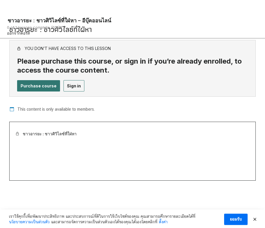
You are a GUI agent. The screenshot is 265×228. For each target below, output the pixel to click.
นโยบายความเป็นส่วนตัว (29, 223)
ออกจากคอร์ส (18, 33)
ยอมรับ (236, 221)
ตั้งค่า (163, 223)
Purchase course (39, 85)
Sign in (74, 85)
